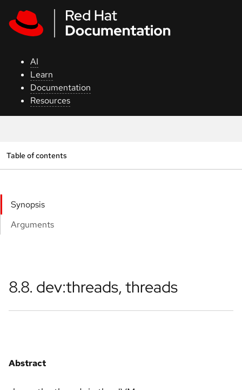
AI (34, 61)
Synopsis (28, 204)
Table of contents (36, 155)
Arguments (32, 224)
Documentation (60, 87)
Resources (50, 100)
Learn (41, 74)
